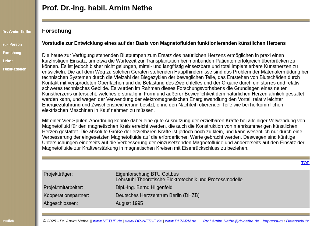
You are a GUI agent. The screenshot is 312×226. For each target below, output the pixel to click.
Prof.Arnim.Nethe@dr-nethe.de (231, 221)
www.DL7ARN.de (180, 221)
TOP (305, 162)
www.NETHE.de (107, 221)
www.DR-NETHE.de (143, 221)
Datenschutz (297, 221)
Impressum (273, 221)
